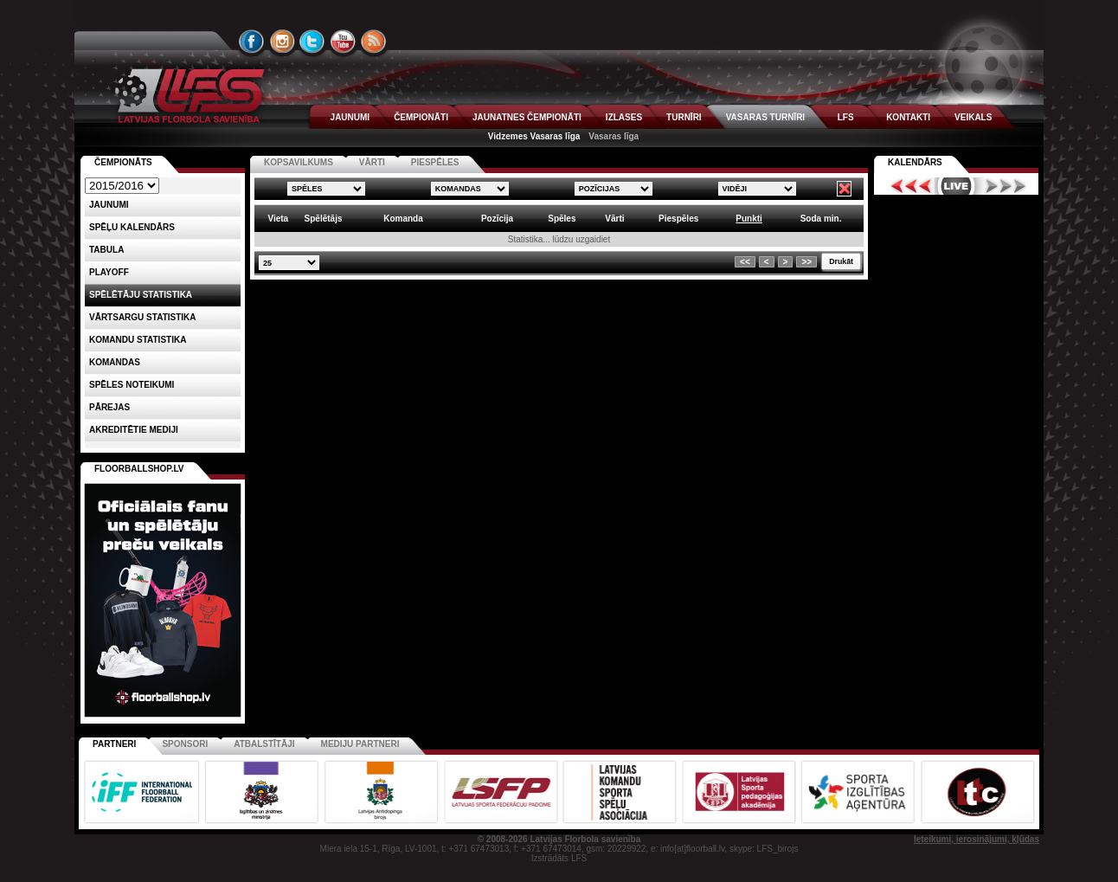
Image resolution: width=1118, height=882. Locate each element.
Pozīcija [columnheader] (497, 218)
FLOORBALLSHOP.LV (139, 468)
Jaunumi (109, 204)
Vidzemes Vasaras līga (534, 136)
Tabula (106, 249)
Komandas (114, 362)
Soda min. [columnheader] (821, 218)
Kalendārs (915, 162)
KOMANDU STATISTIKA (137, 339)
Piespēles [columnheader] (678, 218)
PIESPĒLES (435, 162)
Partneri (114, 744)
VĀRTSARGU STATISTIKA (142, 317)
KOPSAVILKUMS (298, 162)
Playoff (109, 272)
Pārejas (109, 407)
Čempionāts (123, 162)
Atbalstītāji (264, 744)
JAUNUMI (350, 117)
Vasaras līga (613, 136)
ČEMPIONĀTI (421, 117)
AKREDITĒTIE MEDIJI (133, 430)
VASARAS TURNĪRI (765, 117)
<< (745, 262)
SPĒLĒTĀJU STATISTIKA (140, 294)
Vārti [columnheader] (614, 218)
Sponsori (185, 744)
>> (806, 262)
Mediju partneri (360, 744)
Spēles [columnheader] (561, 218)
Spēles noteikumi (131, 384)
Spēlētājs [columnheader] (324, 218)
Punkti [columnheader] (749, 218)
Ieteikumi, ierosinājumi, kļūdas (976, 839)
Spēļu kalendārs (132, 227)
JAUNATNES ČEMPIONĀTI (526, 117)
